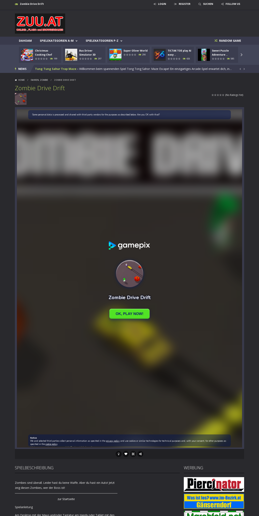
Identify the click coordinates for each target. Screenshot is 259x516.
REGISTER (184, 4)
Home (21, 80)
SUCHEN (208, 4)
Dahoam (25, 40)
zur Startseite (66, 499)
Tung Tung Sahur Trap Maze (55, 72)
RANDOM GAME (229, 40)
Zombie (44, 80)
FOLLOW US (233, 4)
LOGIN (162, 4)
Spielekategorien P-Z (102, 40)
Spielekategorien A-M (57, 40)
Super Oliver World (135, 50)
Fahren (35, 80)
